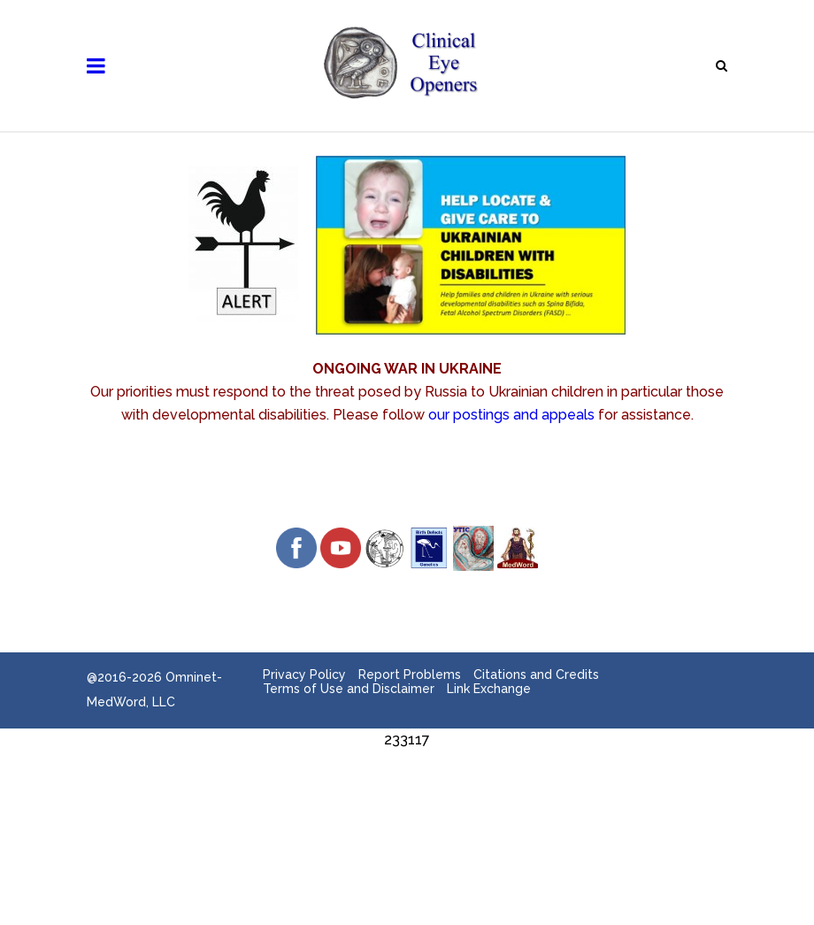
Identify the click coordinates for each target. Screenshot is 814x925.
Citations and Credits (536, 674)
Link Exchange (489, 689)
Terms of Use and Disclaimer (348, 689)
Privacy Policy (304, 674)
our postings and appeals (511, 414)
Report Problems (409, 674)
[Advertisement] (407, 791)
